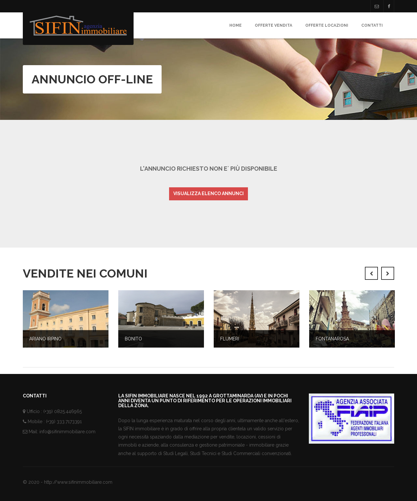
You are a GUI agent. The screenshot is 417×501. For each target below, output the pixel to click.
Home (235, 25)
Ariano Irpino (45, 338)
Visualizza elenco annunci (208, 193)
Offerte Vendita (273, 25)
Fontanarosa (332, 338)
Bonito (133, 338)
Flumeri (229, 338)
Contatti (372, 25)
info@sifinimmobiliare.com (67, 431)
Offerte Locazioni (326, 25)
